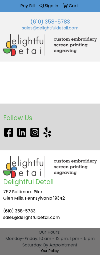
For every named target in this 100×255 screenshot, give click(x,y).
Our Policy (50, 250)
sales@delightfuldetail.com (50, 28)
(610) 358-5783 (50, 21)
